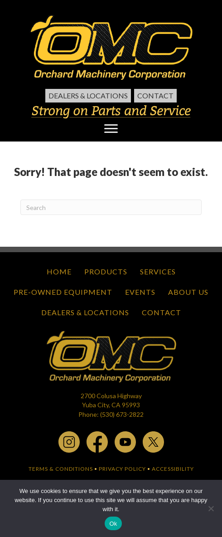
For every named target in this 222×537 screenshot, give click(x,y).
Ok (113, 523)
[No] (210, 508)
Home (59, 271)
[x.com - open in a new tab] (153, 441)
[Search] (111, 207)
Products (105, 271)
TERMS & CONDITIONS (61, 468)
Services (158, 271)
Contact (155, 95)
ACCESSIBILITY (173, 468)
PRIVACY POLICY (122, 468)
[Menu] (111, 129)
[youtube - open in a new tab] (125, 441)
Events (140, 292)
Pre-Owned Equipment (63, 292)
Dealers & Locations (88, 95)
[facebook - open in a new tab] (97, 441)
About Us (188, 292)
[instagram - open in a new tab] (69, 441)
